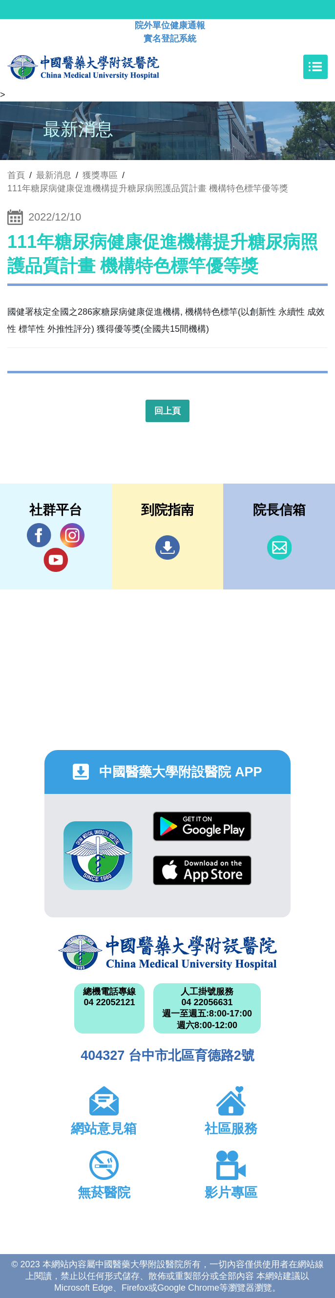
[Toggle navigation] (315, 67)
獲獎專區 (100, 175)
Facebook (39, 535)
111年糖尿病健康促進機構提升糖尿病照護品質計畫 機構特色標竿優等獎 (147, 188)
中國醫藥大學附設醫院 (167, 952)
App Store (202, 870)
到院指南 (167, 547)
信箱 (279, 547)
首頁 (16, 175)
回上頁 (167, 411)
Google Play (202, 826)
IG (72, 535)
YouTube (55, 559)
